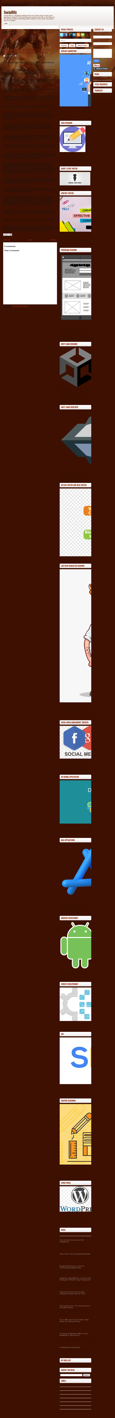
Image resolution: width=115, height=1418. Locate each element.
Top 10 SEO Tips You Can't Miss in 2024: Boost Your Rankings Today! (74, 1320)
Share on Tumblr (100, 69)
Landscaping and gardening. (70, 1347)
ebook (62, 1392)
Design (62, 1389)
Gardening (63, 1396)
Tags (72, 45)
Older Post (53, 239)
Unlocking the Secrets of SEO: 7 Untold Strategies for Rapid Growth (74, 1334)
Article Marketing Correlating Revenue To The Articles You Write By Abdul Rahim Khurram (26, 51)
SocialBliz (10, 12)
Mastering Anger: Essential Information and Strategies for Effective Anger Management (75, 1278)
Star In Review (65, 1404)
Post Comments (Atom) (20, 306)
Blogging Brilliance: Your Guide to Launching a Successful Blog (72, 1266)
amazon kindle (64, 1385)
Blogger (79, 1365)
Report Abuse (67, 1413)
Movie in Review (65, 1400)
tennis (62, 1407)
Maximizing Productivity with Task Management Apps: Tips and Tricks (72, 1292)
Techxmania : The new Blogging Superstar (75, 1254)
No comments (24, 56)
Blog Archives (82, 45)
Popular (64, 45)
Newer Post (7, 239)
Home (5, 23)
